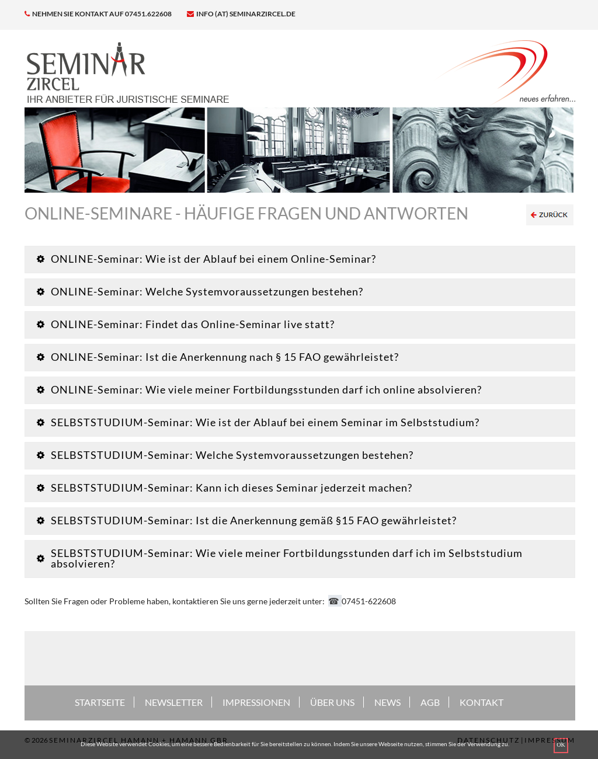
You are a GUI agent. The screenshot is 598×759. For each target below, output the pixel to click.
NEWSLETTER (174, 702)
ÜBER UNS (332, 702)
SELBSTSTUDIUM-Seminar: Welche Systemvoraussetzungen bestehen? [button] (225, 454)
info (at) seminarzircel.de (241, 13)
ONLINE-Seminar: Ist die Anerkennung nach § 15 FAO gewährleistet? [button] (218, 356)
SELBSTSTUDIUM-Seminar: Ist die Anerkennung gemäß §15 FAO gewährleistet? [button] (247, 520)
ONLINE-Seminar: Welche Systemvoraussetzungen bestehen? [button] (200, 291)
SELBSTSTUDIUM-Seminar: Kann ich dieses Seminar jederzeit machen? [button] (224, 487)
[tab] (300, 259)
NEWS (387, 702)
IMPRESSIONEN (256, 702)
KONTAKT (481, 702)
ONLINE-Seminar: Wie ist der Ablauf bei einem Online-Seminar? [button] (206, 258)
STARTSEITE (100, 702)
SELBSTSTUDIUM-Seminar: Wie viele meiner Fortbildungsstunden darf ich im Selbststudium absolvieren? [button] (280, 558)
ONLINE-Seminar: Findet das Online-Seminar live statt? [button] (186, 324)
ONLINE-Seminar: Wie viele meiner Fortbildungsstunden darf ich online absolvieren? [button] (259, 389)
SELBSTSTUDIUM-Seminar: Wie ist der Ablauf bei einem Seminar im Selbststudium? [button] (258, 422)
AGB (430, 702)
